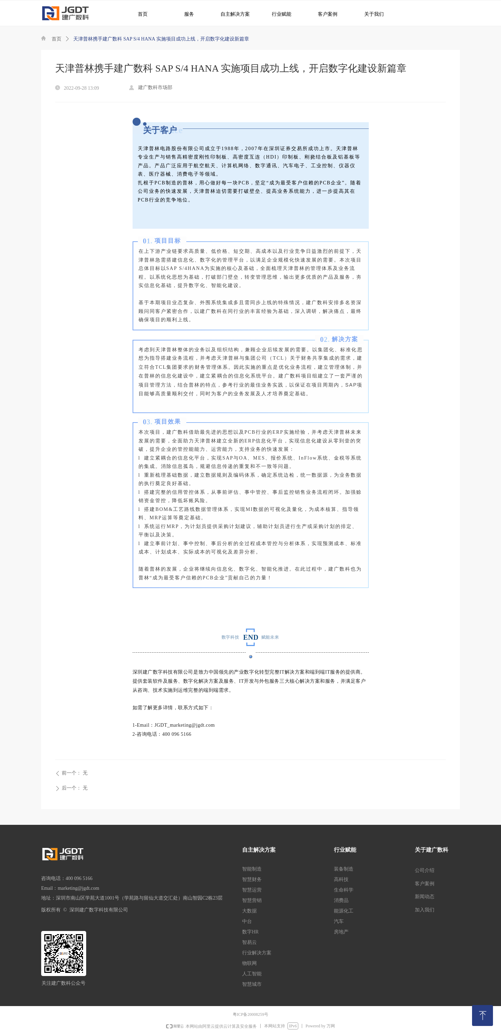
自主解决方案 (232, 13)
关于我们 (369, 13)
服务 (185, 13)
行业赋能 (278, 13)
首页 (56, 39)
